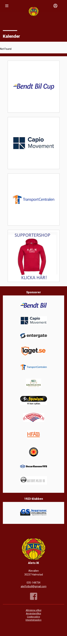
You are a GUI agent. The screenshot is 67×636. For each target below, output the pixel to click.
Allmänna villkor (33, 610)
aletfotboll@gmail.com (33, 586)
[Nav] (6, 5)
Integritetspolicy (33, 620)
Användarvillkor (33, 613)
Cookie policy (33, 617)
